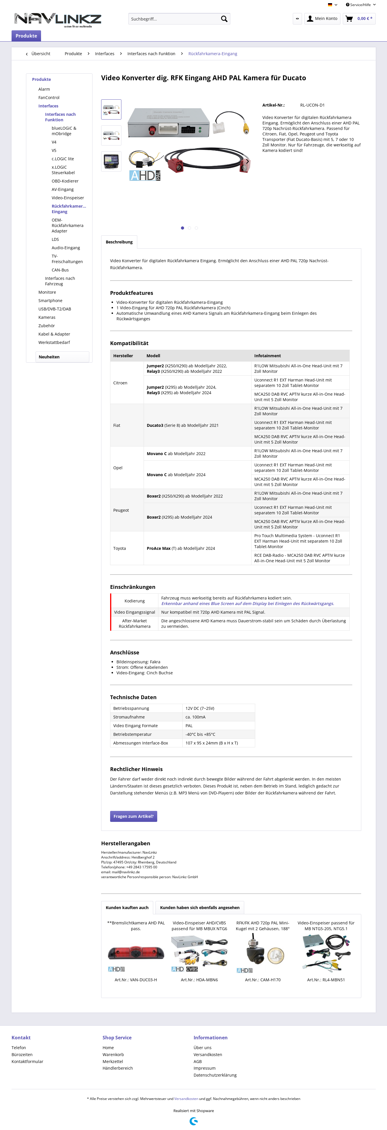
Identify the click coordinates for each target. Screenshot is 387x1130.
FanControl (49, 97)
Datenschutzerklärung (215, 1075)
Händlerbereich (118, 1068)
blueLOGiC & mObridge (64, 130)
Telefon (19, 1047)
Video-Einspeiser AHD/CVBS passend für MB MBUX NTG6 (199, 925)
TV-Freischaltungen (67, 258)
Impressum (205, 1068)
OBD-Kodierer (65, 181)
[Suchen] (224, 19)
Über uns (203, 1047)
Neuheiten (49, 357)
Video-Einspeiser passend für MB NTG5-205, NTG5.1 (326, 925)
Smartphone (50, 300)
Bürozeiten (22, 1054)
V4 (54, 142)
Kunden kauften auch (127, 907)
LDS (55, 239)
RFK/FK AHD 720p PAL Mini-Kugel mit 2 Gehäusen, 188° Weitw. (263, 926)
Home (108, 1047)
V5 (54, 150)
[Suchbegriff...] (179, 19)
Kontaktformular (27, 1061)
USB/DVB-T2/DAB (54, 309)
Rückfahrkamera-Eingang (69, 208)
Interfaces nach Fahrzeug (60, 280)
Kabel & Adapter (54, 334)
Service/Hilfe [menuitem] (359, 4)
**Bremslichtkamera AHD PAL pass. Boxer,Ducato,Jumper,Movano (136, 926)
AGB (198, 1061)
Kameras (46, 317)
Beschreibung (119, 242)
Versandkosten (208, 1054)
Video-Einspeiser (68, 197)
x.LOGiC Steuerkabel (63, 169)
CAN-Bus (60, 270)
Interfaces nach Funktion (60, 116)
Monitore (47, 292)
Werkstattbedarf (54, 342)
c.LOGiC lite (63, 158)
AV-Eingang (63, 189)
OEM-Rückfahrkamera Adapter (68, 225)
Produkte (41, 79)
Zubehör (46, 325)
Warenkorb (113, 1054)
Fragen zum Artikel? (134, 816)
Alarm (44, 89)
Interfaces (48, 106)
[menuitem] (179, 19)
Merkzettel (113, 1061)
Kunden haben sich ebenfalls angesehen (200, 907)
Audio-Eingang (66, 247)
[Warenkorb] (359, 19)
